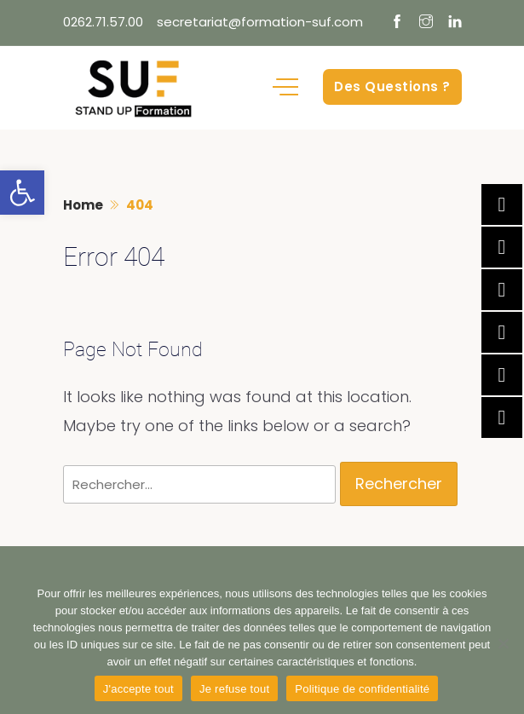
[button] (22, 192)
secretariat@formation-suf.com (260, 22)
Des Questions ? (392, 86)
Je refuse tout (234, 688)
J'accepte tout (138, 688)
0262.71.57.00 (103, 22)
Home (83, 205)
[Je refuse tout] (502, 643)
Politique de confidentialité (362, 688)
